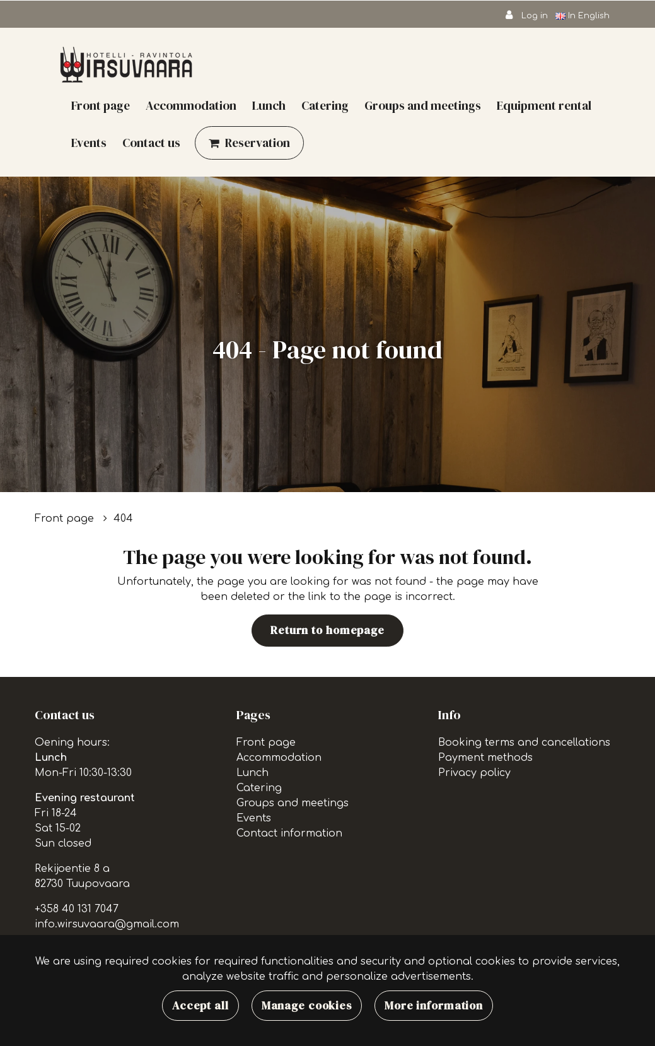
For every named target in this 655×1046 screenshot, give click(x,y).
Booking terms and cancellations (524, 742)
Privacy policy (474, 773)
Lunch (269, 105)
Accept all (200, 1005)
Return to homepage (327, 630)
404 (123, 518)
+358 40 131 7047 (77, 909)
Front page (100, 105)
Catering (325, 105)
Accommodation (191, 105)
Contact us (151, 142)
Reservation (257, 142)
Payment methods (485, 757)
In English (583, 15)
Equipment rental (544, 105)
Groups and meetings (422, 105)
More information (434, 1005)
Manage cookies (307, 1005)
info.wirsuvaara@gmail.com (107, 924)
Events (89, 142)
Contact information (289, 833)
